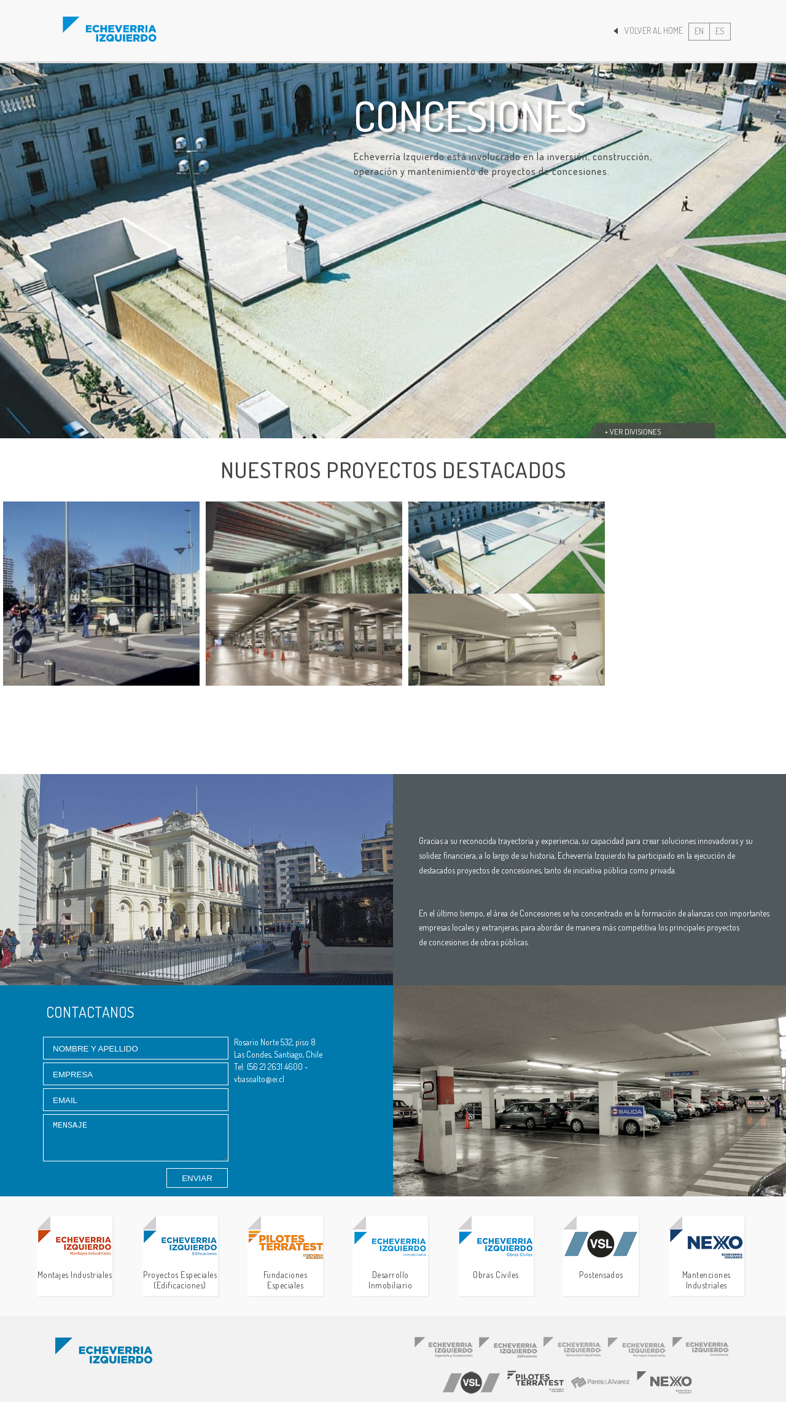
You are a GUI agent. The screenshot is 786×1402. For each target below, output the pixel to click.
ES (720, 31)
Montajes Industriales (74, 1255)
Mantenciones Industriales (706, 1260)
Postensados (601, 1255)
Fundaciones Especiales (285, 1260)
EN (699, 31)
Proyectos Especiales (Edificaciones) (180, 1260)
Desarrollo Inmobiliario (390, 1260)
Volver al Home (648, 30)
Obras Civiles (496, 1255)
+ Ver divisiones (633, 431)
